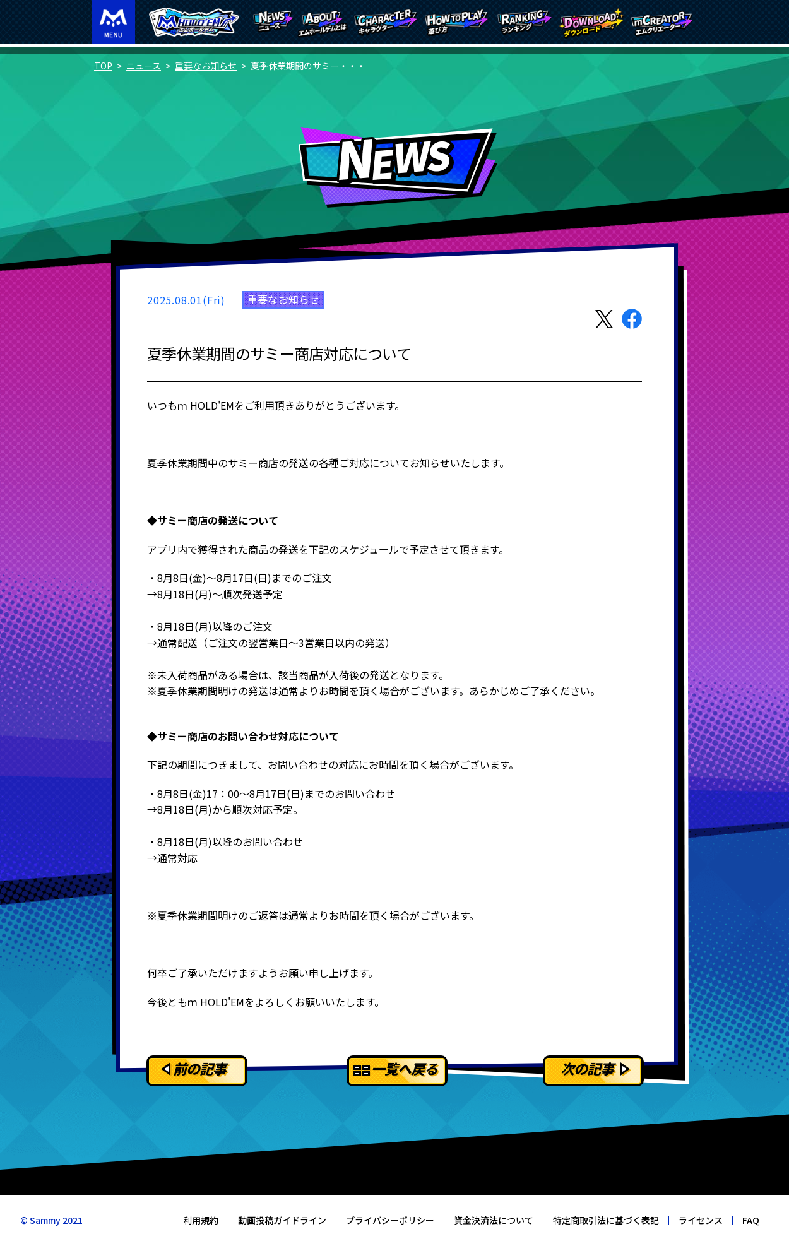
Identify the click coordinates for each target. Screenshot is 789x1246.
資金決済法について (493, 1220)
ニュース (143, 65)
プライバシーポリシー (390, 1220)
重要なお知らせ (206, 65)
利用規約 (200, 1220)
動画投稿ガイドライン (282, 1220)
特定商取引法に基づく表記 (606, 1220)
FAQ (750, 1220)
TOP (103, 65)
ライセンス (701, 1220)
